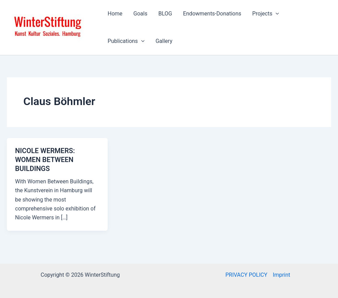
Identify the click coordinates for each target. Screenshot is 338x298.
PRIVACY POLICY (246, 275)
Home (115, 13)
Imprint (281, 275)
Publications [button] (126, 41)
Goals (140, 13)
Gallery (164, 41)
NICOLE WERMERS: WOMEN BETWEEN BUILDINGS (45, 160)
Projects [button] (265, 13)
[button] (275, 13)
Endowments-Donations (212, 13)
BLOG (165, 13)
